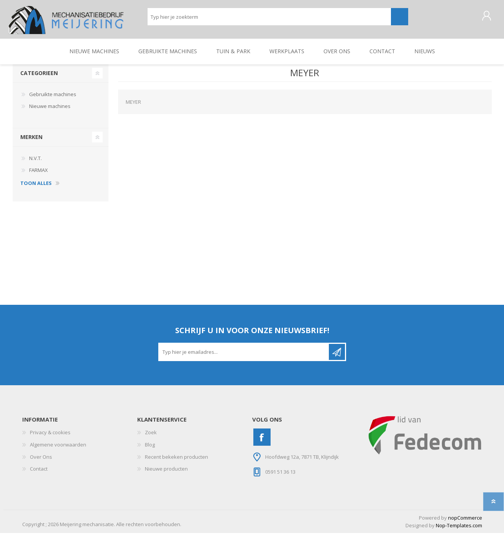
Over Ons (41, 461)
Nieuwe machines (50, 111)
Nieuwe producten (166, 474)
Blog (150, 449)
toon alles (36, 188)
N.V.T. (35, 163)
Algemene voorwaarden (58, 449)
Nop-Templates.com (459, 530)
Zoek (151, 437)
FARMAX (38, 175)
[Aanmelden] (244, 357)
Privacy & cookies (50, 437)
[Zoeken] (269, 19)
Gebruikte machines (52, 99)
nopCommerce (465, 522)
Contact (39, 474)
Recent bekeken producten (176, 461)
